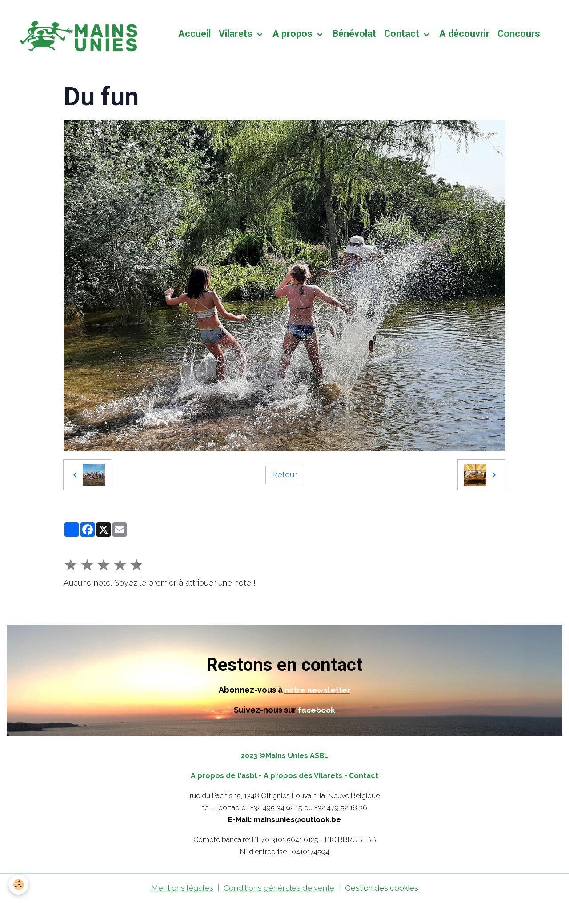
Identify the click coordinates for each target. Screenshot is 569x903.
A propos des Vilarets (303, 777)
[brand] (80, 34)
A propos (295, 34)
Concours (520, 34)
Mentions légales (179, 889)
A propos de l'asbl (224, 777)
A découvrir (466, 34)
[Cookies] (19, 885)
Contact (404, 34)
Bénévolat (356, 34)
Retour (284, 476)
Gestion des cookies (383, 889)
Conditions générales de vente (277, 889)
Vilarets (238, 34)
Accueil (196, 34)
